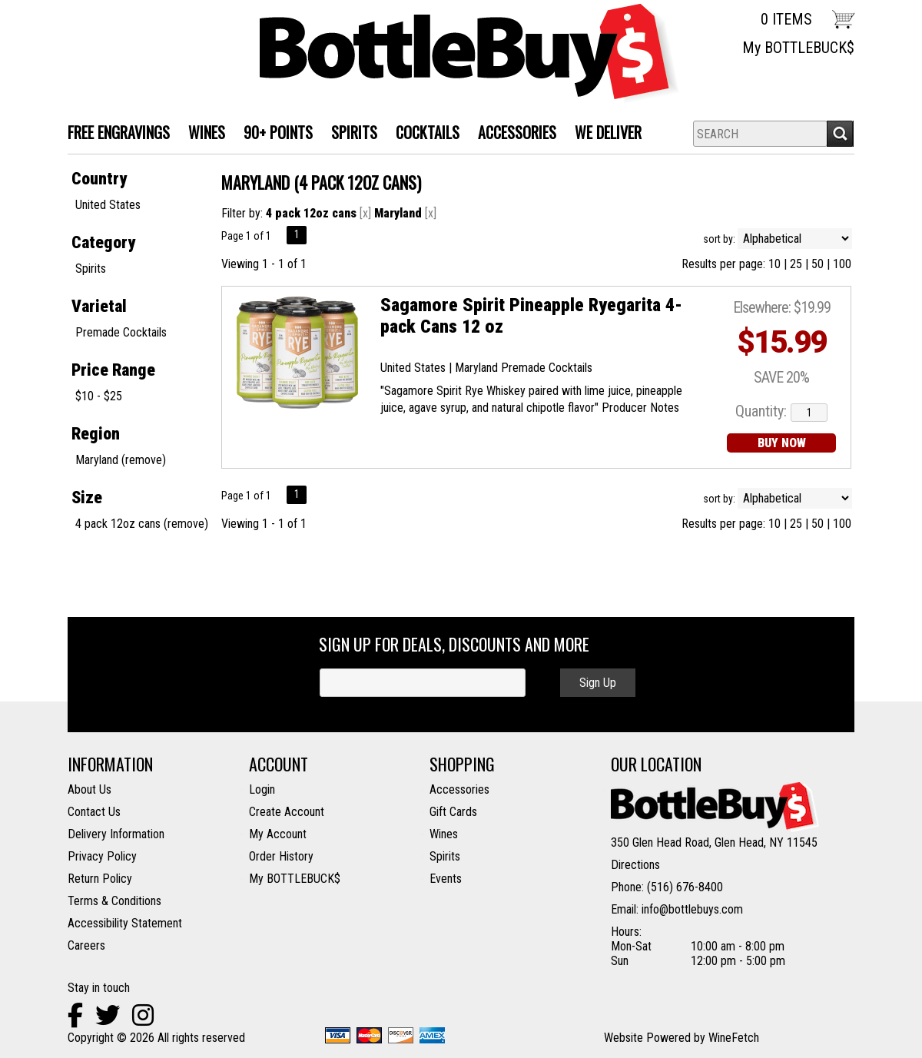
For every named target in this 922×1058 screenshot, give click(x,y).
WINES (202, 134)
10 (774, 264)
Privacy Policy (102, 856)
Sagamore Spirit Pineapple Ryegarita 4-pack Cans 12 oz (531, 315)
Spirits (90, 268)
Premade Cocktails (121, 332)
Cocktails (422, 134)
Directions (635, 864)
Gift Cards (453, 811)
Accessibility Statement (125, 923)
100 (842, 264)
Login (262, 789)
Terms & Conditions (114, 901)
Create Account (286, 811)
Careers (86, 945)
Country (99, 178)
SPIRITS (349, 134)
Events (445, 878)
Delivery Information (116, 834)
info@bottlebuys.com (692, 909)
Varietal (99, 306)
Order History (281, 856)
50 (817, 264)
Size (86, 497)
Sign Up (597, 682)
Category (103, 242)
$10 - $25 (98, 396)
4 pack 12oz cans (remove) (141, 523)
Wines (443, 834)
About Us (89, 789)
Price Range (113, 370)
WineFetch (733, 1037)
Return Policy (100, 878)
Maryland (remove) (120, 460)
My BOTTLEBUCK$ (798, 47)
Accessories (512, 134)
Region (95, 433)
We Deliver (603, 134)
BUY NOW (782, 443)
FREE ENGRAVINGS (119, 132)
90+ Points (278, 132)
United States (108, 204)
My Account (278, 834)
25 (796, 264)
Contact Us (94, 811)
